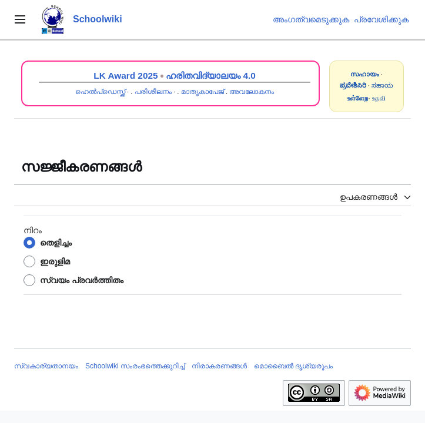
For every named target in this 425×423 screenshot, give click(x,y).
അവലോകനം (251, 91)
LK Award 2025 (125, 75)
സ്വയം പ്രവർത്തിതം (81, 280)
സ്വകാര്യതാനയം (46, 366)
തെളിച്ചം (56, 242)
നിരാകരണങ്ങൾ (219, 366)
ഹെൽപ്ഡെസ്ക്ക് (100, 91)
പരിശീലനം (153, 91)
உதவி (379, 98)
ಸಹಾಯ (382, 85)
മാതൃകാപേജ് (202, 91)
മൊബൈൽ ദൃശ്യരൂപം (293, 366)
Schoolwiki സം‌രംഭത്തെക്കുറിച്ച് (135, 366)
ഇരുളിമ (55, 261)
